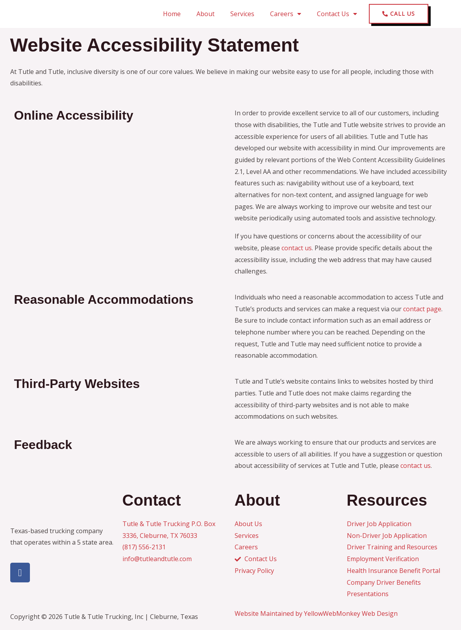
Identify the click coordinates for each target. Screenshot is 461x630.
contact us (296, 248)
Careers (285, 14)
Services (242, 13)
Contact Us (337, 14)
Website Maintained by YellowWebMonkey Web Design (316, 613)
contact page (422, 309)
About (205, 13)
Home (172, 13)
